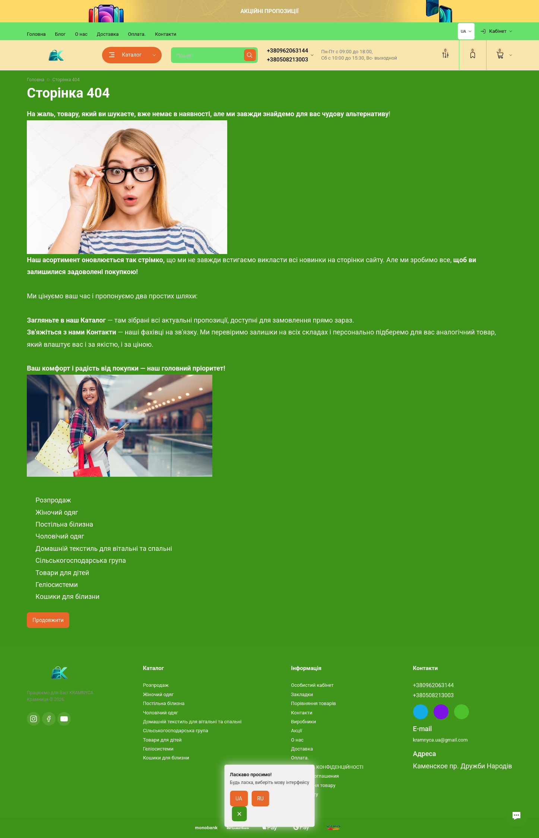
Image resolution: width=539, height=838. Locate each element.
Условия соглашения (315, 776)
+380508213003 (433, 695)
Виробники (303, 721)
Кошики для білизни (67, 596)
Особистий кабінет (312, 685)
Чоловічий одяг (59, 536)
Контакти (165, 34)
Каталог (92, 320)
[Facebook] (49, 719)
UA (463, 31)
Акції (296, 730)
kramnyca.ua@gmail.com (440, 740)
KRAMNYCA (81, 692)
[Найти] (250, 55)
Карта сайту (304, 794)
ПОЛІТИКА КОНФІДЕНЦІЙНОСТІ (327, 767)
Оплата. (137, 34)
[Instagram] (33, 719)
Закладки (302, 694)
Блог (60, 34)
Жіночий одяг (56, 512)
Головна (36, 34)
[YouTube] (64, 719)
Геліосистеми (56, 584)
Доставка (108, 34)
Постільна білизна (64, 524)
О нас (81, 34)
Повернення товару (313, 785)
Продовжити (47, 620)
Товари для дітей (62, 573)
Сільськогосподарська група (80, 560)
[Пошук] (214, 55)
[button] (516, 815)
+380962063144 (433, 685)
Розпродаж (53, 500)
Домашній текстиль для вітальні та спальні (103, 548)
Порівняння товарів (313, 703)
